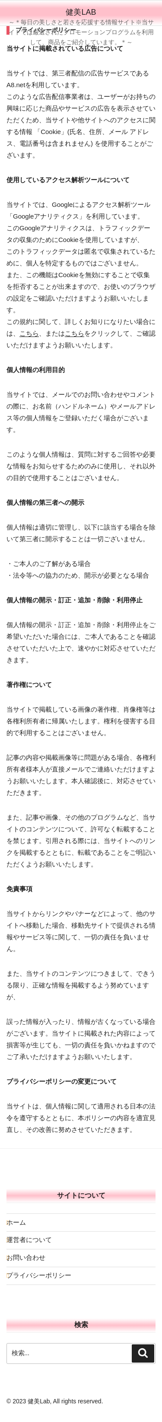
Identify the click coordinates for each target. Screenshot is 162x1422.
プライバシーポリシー (38, 1275)
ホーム (16, 1222)
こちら (29, 333)
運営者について (29, 1239)
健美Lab (81, 12)
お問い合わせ (25, 1257)
